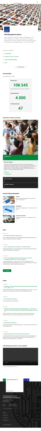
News (6, 62)
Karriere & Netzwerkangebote (11, 59)
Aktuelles (8, 270)
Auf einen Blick (8, 53)
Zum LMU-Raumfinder (8, 408)
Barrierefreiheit (6, 420)
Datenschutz (5, 415)
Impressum (5, 417)
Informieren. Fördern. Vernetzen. (12, 56)
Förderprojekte (8, 174)
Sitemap (4, 412)
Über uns (7, 172)
